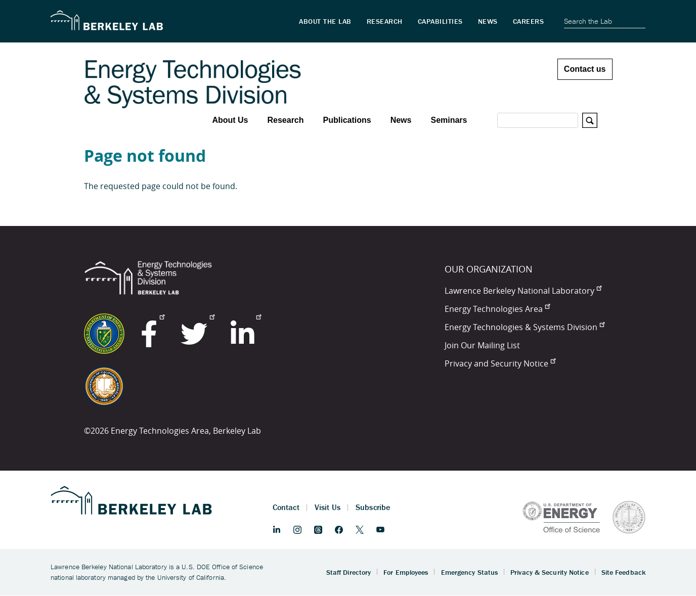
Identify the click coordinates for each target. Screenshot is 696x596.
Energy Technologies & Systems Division (524, 327)
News (401, 120)
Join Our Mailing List (482, 345)
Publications (347, 120)
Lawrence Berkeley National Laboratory (523, 290)
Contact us (585, 69)
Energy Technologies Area (497, 308)
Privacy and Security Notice (500, 363)
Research (285, 120)
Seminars (448, 120)
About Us (230, 120)
